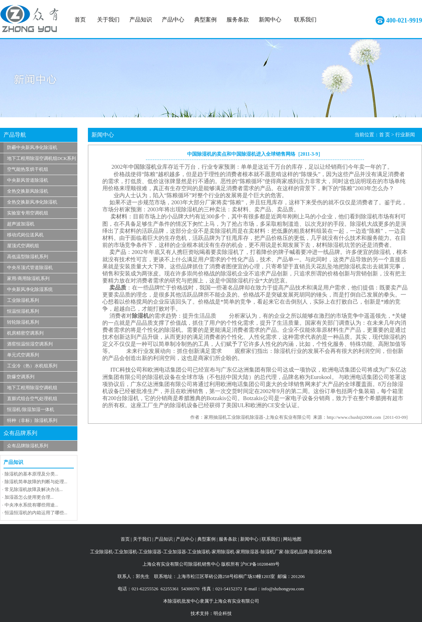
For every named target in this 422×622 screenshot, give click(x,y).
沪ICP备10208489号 (260, 564)
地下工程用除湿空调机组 (32, 387)
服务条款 (237, 20)
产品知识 (140, 20)
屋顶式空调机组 (23, 245)
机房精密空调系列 (25, 333)
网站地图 (292, 539)
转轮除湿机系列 (23, 322)
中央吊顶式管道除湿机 (30, 267)
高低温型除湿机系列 (27, 256)
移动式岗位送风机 (25, 234)
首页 (80, 20)
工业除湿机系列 (23, 300)
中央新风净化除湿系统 (30, 289)
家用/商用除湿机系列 (28, 278)
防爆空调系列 (20, 376)
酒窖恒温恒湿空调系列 (30, 344)
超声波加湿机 (20, 223)
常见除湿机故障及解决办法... (34, 489)
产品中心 (173, 20)
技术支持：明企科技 (211, 613)
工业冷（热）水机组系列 (32, 365)
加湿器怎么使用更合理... (29, 497)
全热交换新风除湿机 (27, 191)
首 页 (384, 134)
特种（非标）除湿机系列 (32, 420)
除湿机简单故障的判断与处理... (36, 481)
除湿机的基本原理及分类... (31, 474)
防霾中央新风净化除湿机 (32, 147)
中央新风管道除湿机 (27, 180)
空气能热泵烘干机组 (27, 169)
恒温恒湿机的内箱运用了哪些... (36, 512)
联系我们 (305, 20)
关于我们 (108, 20)
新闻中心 (270, 20)
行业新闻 (405, 134)
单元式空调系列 (23, 354)
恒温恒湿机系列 (23, 311)
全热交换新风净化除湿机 (32, 202)
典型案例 (205, 20)
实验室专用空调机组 (27, 213)
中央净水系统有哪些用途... (31, 505)
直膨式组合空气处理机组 (32, 398)
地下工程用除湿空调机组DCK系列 (41, 158)
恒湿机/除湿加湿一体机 (30, 409)
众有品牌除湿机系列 (27, 445)
